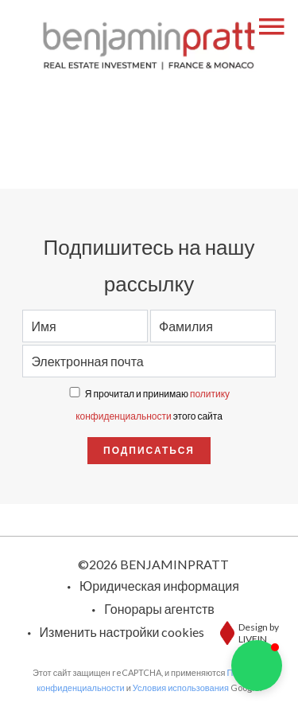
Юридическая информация (159, 585)
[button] (256, 665)
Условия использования (181, 687)
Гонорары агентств (159, 608)
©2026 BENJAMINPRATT (153, 564)
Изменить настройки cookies (122, 631)
